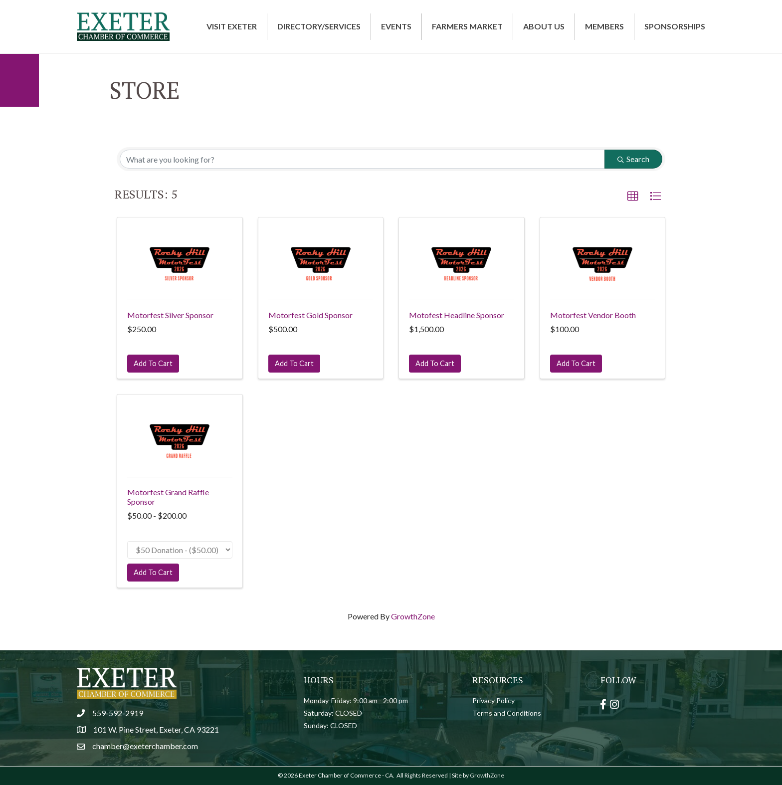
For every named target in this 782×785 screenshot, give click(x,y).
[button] (633, 196)
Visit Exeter (231, 26)
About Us (544, 26)
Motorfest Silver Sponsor (170, 315)
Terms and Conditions (506, 713)
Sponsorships (674, 26)
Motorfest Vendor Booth (593, 315)
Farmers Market (467, 26)
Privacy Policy (493, 700)
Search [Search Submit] (633, 159)
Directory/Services (319, 26)
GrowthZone (413, 616)
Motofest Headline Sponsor (456, 315)
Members (604, 26)
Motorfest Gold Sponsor (310, 315)
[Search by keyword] (362, 159)
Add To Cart (153, 363)
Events (396, 26)
